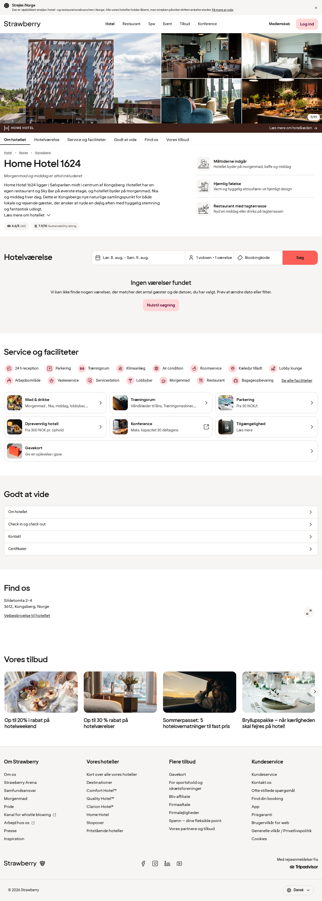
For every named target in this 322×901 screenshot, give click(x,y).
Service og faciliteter (86, 140)
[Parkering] (266, 402)
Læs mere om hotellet (28, 215)
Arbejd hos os (19, 823)
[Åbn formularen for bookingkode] (258, 258)
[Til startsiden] (22, 24)
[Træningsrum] (161, 402)
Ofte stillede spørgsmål (273, 790)
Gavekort (177, 774)
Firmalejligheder (184, 813)
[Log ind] (307, 24)
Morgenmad (15, 798)
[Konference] (161, 426)
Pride (9, 806)
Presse (10, 831)
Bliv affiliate (179, 796)
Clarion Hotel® (100, 806)
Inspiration (14, 839)
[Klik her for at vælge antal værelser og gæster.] (209, 258)
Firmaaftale (179, 804)
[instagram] (155, 864)
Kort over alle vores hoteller (112, 774)
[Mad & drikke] (55, 402)
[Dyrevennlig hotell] (55, 426)
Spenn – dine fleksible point (195, 821)
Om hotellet (15, 140)
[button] (316, 8)
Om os (10, 774)
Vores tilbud (177, 140)
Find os (151, 140)
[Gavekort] (161, 451)
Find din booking (267, 798)
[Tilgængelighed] (266, 426)
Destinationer (99, 782)
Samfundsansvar (20, 790)
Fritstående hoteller (105, 831)
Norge (23, 153)
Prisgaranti (262, 815)
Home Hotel (98, 815)
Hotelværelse (46, 140)
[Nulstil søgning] (161, 305)
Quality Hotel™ (100, 798)
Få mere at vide (222, 10)
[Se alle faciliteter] (296, 381)
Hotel (8, 153)
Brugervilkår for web (270, 823)
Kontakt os (261, 782)
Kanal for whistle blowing (30, 815)
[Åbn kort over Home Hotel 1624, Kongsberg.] (309, 612)
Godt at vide (125, 140)
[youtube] (179, 864)
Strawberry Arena (20, 782)
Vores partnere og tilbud (192, 829)
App (255, 806)
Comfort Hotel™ (102, 790)
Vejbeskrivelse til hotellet (27, 615)
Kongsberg (43, 153)
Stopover (95, 823)
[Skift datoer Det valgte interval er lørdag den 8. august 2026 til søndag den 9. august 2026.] (138, 258)
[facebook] (143, 864)
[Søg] (300, 258)
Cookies (259, 839)
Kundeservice (264, 774)
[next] (315, 692)
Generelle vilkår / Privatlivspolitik (282, 831)
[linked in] (167, 864)
